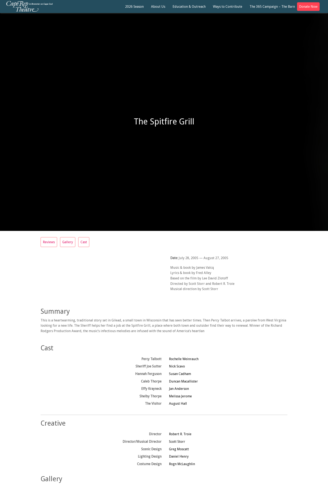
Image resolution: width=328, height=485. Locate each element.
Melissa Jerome (180, 396)
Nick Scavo (177, 366)
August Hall (178, 404)
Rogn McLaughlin (182, 464)
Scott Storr (177, 442)
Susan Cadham (180, 374)
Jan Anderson (179, 389)
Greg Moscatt (179, 449)
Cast (84, 242)
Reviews (49, 242)
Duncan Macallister (183, 381)
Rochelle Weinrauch (184, 359)
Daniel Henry (179, 456)
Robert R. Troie (180, 434)
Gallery (67, 242)
